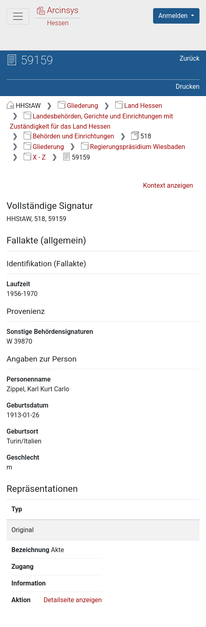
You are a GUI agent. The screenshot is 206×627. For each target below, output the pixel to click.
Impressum (43, 616)
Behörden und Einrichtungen (69, 136)
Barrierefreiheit (170, 607)
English (18, 592)
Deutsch (49, 592)
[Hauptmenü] (18, 16)
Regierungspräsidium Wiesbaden (133, 147)
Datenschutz (108, 607)
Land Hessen (138, 106)
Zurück (189, 58)
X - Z (35, 157)
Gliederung (78, 106)
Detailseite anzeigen (73, 550)
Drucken (187, 86)
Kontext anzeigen (168, 185)
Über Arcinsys (47, 607)
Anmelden (173, 16)
